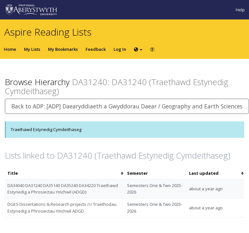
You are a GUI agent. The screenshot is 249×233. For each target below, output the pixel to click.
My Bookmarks (63, 49)
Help (240, 10)
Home (10, 49)
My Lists (32, 49)
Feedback (96, 49)
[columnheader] (64, 173)
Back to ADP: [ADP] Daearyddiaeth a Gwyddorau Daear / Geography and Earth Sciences (127, 106)
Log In (119, 49)
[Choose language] (138, 49)
